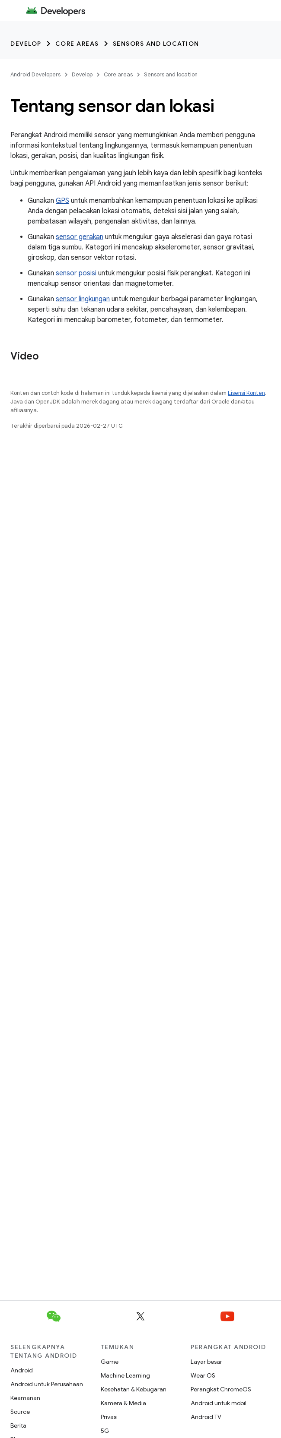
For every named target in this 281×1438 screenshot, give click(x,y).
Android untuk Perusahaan (46, 1384)
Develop (26, 43)
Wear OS (203, 1375)
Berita (18, 1425)
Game (109, 1361)
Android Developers (35, 74)
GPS (62, 200)
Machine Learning (125, 1375)
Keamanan (25, 1398)
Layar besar (206, 1361)
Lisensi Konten (246, 393)
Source (20, 1412)
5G (105, 1431)
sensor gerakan (79, 237)
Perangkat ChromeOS (221, 1389)
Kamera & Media (123, 1403)
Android (21, 1370)
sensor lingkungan (83, 299)
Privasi (109, 1417)
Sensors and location (156, 43)
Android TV (206, 1417)
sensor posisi (76, 273)
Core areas (77, 43)
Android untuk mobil (218, 1403)
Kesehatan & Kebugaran (133, 1389)
